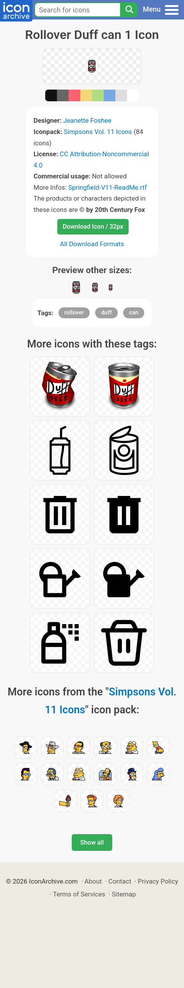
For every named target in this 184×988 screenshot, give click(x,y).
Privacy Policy (158, 881)
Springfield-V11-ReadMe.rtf (107, 187)
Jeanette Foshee (87, 120)
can (133, 312)
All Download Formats (92, 244)
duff (106, 312)
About (93, 881)
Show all (92, 842)
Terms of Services (79, 894)
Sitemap (124, 894)
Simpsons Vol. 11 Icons (98, 132)
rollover (74, 312)
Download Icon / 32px (93, 226)
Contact (119, 881)
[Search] (129, 9)
